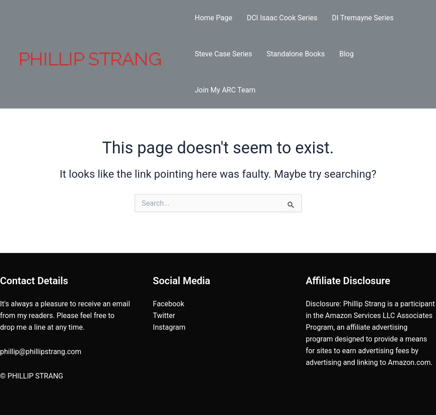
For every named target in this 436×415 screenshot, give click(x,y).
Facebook (168, 304)
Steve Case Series (223, 54)
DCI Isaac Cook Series (282, 18)
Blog (346, 54)
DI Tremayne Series (363, 18)
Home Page (213, 18)
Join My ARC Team (225, 90)
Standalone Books (296, 54)
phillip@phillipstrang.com (40, 351)
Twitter (164, 315)
